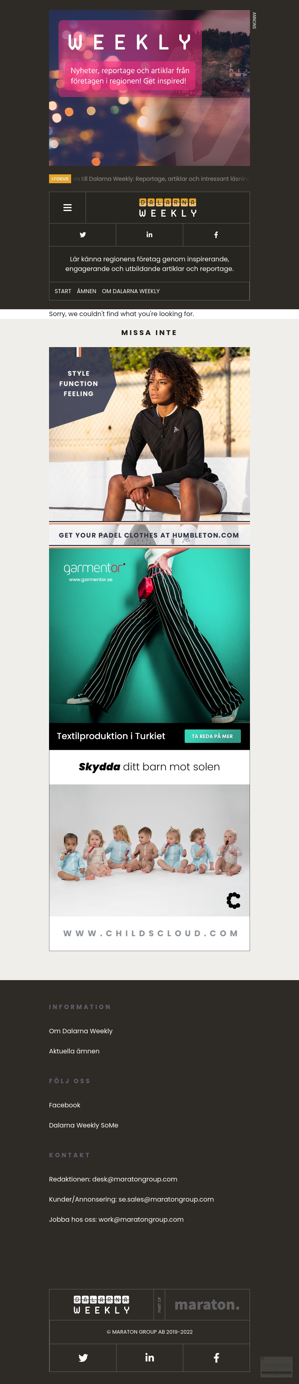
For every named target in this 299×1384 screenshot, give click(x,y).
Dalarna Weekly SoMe (83, 1125)
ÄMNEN (86, 291)
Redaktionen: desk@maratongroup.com (113, 1179)
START (63, 291)
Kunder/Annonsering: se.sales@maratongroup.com (131, 1199)
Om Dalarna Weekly (131, 291)
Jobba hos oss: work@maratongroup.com (116, 1219)
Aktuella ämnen (74, 1051)
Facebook (64, 1105)
